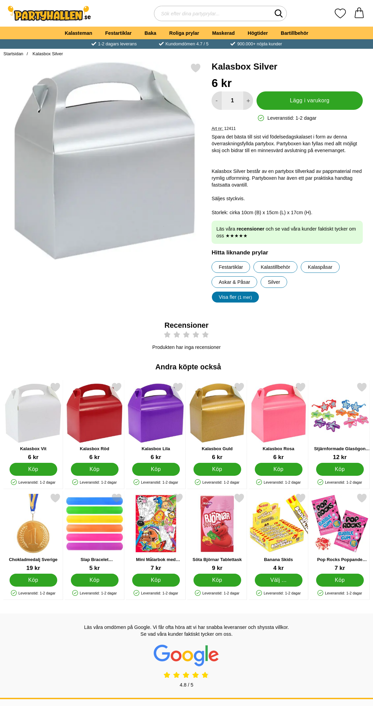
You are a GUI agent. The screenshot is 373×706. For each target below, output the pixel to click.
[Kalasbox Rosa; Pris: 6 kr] (278, 421)
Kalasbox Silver (47, 53)
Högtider (258, 33)
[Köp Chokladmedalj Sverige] (33, 580)
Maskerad (223, 33)
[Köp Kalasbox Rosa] (278, 469)
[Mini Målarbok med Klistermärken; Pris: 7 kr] (156, 532)
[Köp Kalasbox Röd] (95, 469)
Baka (150, 33)
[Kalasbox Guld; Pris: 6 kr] (217, 421)
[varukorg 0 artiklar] (359, 13)
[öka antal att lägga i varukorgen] (248, 100)
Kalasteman (78, 33)
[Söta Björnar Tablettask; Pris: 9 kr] (217, 532)
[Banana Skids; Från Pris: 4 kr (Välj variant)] (278, 532)
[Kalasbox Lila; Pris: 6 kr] (156, 421)
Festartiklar (118, 33)
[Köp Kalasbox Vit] (33, 469)
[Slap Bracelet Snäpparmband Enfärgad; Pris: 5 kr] (94, 532)
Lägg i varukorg (309, 100)
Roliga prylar (184, 33)
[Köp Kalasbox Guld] (217, 469)
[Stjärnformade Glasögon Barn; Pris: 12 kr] (340, 421)
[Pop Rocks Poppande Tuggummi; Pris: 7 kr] (340, 532)
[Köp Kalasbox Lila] (156, 469)
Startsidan (13, 53)
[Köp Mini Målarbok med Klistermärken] (156, 580)
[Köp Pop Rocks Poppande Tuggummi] (340, 580)
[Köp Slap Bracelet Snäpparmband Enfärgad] (95, 580)
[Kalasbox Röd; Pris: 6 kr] (94, 421)
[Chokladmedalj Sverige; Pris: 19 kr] (33, 532)
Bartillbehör (294, 33)
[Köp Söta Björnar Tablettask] (217, 580)
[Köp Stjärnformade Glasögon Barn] (340, 469)
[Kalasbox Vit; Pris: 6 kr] (33, 421)
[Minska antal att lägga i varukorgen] (216, 100)
